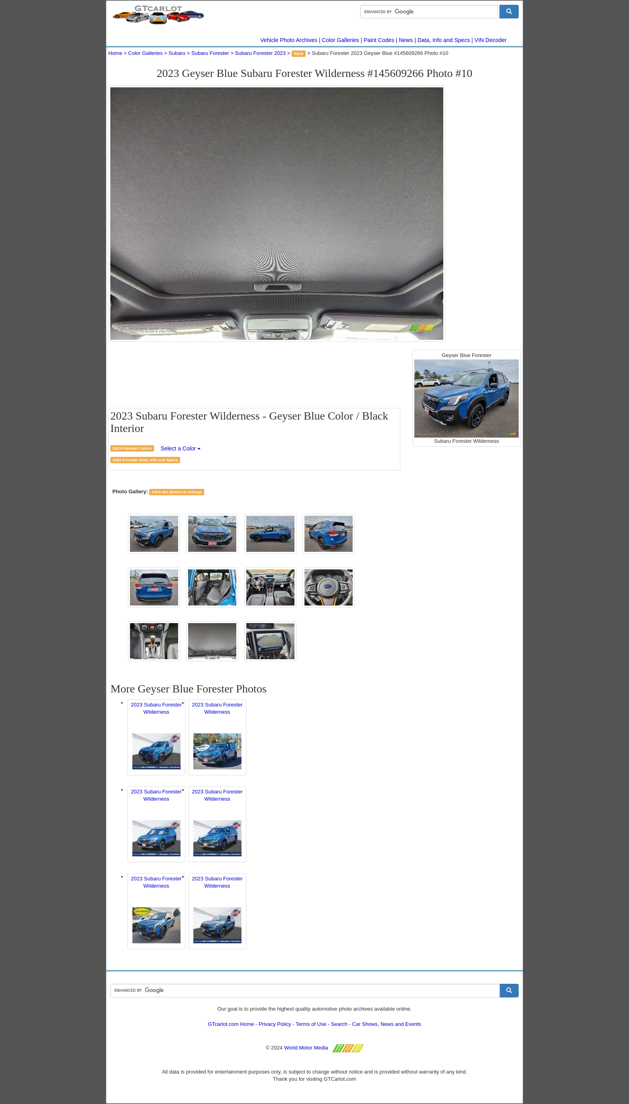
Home (115, 53)
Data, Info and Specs (444, 40)
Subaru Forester (210, 53)
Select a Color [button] (180, 448)
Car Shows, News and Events (386, 1024)
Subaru (176, 53)
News (406, 40)
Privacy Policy (275, 1024)
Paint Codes (379, 40)
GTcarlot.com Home (231, 1024)
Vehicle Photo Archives (288, 40)
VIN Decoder (491, 40)
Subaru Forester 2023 (260, 53)
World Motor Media (306, 1048)
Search (339, 1024)
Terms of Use (311, 1024)
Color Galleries (340, 40)
